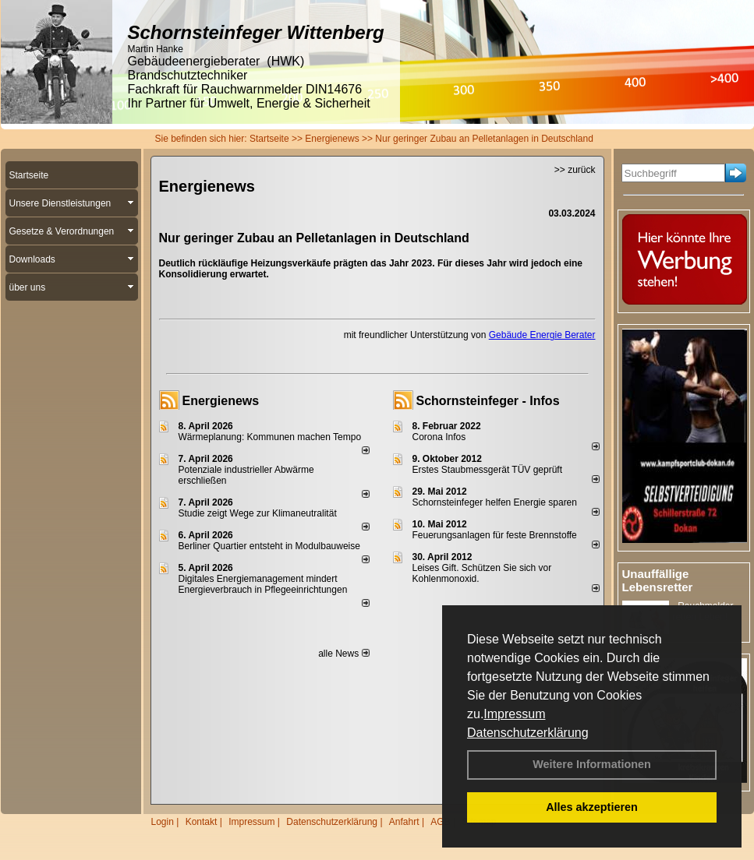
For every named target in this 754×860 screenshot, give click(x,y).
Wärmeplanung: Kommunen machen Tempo (270, 437)
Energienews (221, 400)
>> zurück (575, 169)
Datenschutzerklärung (528, 732)
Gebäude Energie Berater (542, 335)
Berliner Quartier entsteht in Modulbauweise (269, 546)
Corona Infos (439, 437)
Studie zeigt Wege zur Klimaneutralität (258, 513)
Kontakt (202, 821)
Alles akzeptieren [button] (592, 807)
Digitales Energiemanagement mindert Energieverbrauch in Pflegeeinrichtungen (263, 584)
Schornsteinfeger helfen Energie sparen (494, 502)
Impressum (514, 714)
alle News (343, 653)
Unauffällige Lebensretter (657, 580)
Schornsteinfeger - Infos (488, 400)
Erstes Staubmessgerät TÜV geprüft (487, 469)
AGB (440, 821)
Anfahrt (404, 821)
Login (162, 821)
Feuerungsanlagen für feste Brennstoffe (494, 535)
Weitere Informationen (592, 764)
